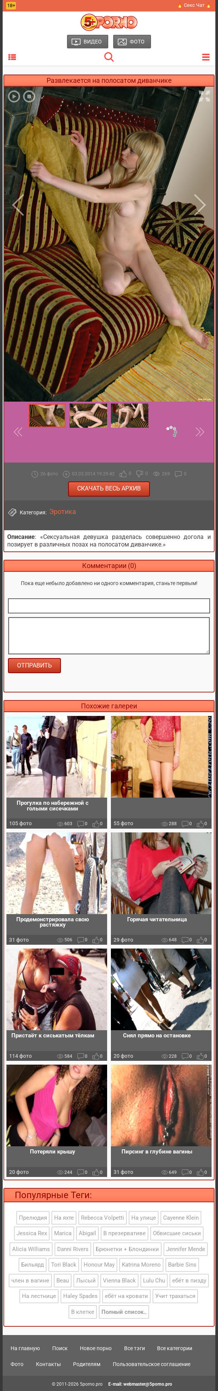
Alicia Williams (31, 1249)
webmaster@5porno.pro (147, 1384)
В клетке (82, 1312)
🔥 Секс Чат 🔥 (194, 5)
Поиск (60, 1348)
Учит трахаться (175, 1296)
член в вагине (30, 1280)
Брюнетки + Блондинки (127, 1249)
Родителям (86, 1364)
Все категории (174, 1348)
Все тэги (134, 1348)
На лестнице (39, 1296)
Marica (63, 1233)
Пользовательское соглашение (151, 1364)
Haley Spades (80, 1296)
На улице (143, 1217)
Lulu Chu (154, 1280)
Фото (17, 1364)
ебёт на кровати (126, 1296)
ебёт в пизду (189, 1280)
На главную (25, 1348)
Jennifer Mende (185, 1249)
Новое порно (96, 1348)
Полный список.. (123, 1312)
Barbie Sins (182, 1264)
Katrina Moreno (141, 1264)
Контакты (48, 1364)
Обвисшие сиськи (177, 1233)
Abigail (87, 1233)
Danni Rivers (73, 1249)
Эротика (62, 511)
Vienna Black (119, 1280)
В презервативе (124, 1233)
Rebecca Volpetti (102, 1217)
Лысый (86, 1280)
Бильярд (32, 1264)
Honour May (99, 1264)
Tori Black (63, 1264)
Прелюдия (33, 1217)
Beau (62, 1280)
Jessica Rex (32, 1233)
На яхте (64, 1217)
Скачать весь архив (109, 488)
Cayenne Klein (181, 1217)
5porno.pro (91, 1384)
